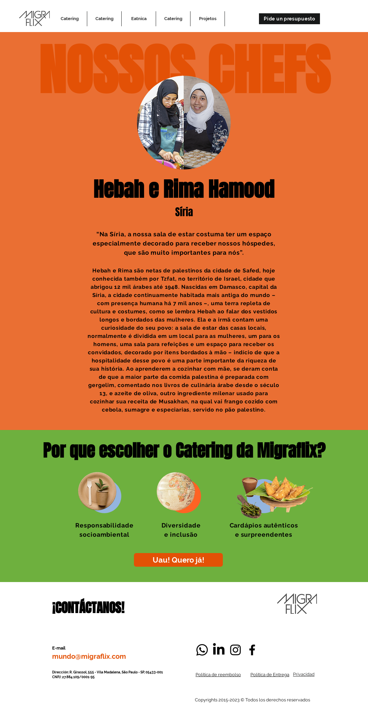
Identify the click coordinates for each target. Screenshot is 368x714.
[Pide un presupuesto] (289, 18)
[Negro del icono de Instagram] (235, 650)
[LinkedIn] (219, 650)
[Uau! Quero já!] (178, 560)
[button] (207, 18)
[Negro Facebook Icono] (252, 650)
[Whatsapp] (202, 650)
